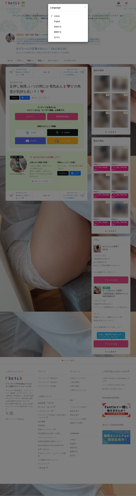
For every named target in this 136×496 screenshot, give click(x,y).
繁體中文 (57, 32)
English (57, 21)
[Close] (85, 7)
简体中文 (57, 27)
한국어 (57, 37)
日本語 (57, 16)
